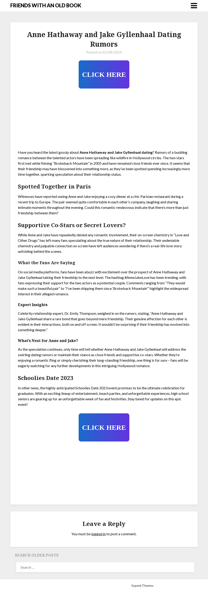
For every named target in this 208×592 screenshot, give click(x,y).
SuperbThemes (142, 585)
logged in (98, 534)
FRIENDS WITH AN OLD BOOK (45, 5)
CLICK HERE (104, 74)
